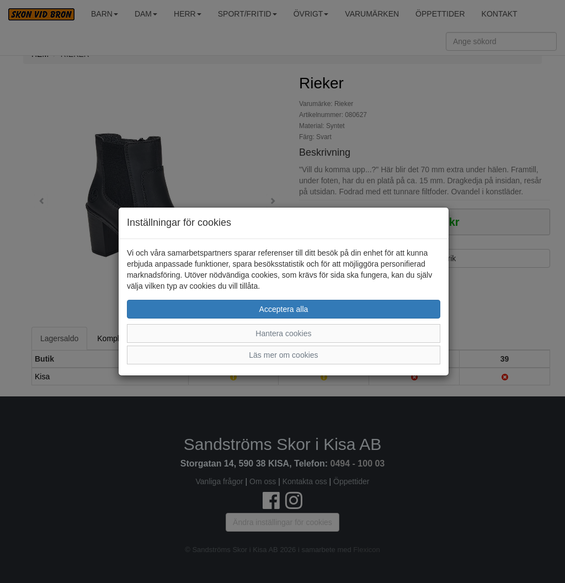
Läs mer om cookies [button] (283, 355)
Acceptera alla (283, 309)
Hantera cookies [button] (283, 333)
